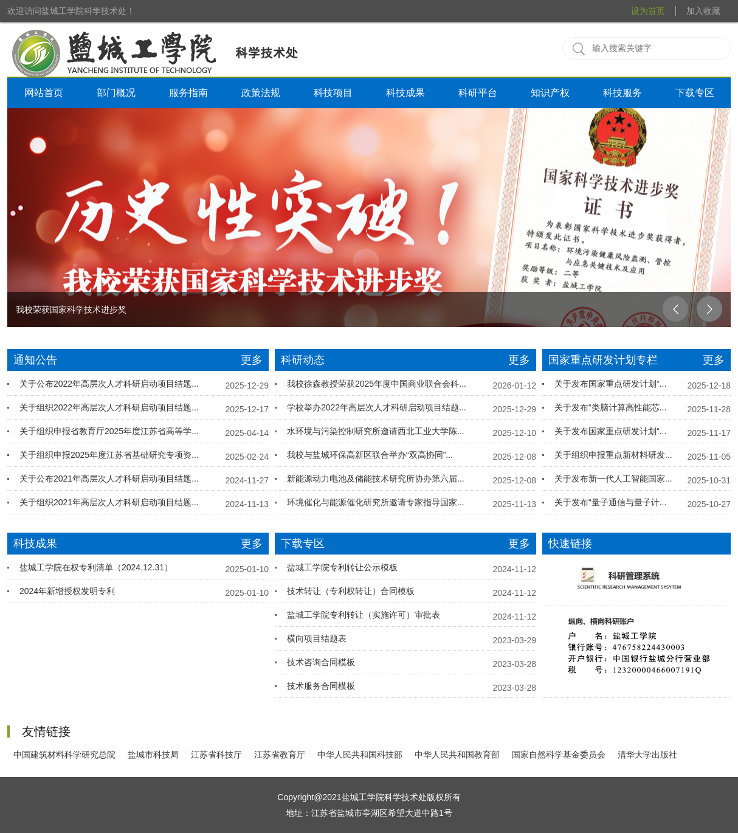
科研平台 (477, 93)
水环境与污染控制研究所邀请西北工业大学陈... (375, 431)
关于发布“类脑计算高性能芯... (610, 407)
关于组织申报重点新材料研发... (613, 455)
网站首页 (43, 93)
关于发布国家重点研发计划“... (610, 384)
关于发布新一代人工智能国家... (613, 478)
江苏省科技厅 (216, 754)
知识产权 (550, 93)
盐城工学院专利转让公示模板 (342, 567)
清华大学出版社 (647, 754)
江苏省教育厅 (279, 754)
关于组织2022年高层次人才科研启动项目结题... (109, 407)
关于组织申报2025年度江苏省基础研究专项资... (109, 455)
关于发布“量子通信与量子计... (610, 502)
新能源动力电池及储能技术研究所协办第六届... (375, 478)
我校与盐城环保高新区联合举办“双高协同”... (370, 455)
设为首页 (648, 11)
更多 (252, 360)
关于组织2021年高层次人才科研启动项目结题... (109, 502)
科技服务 (622, 93)
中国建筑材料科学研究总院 (64, 754)
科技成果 (405, 93)
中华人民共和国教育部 (457, 754)
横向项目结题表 (317, 638)
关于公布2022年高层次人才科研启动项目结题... (109, 384)
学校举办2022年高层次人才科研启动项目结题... (376, 407)
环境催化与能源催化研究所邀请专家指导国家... (375, 502)
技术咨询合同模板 (321, 662)
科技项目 (333, 93)
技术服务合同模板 (321, 686)
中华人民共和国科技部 (359, 754)
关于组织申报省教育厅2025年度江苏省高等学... (109, 431)
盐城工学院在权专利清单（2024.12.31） (96, 567)
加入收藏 (703, 11)
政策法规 (260, 93)
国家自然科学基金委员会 (558, 754)
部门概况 (116, 93)
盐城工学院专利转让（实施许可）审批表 (363, 615)
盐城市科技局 (153, 754)
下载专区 (694, 93)
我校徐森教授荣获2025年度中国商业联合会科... (376, 384)
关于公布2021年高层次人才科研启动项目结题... (109, 478)
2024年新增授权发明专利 (67, 591)
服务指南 (188, 93)
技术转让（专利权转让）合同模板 (351, 591)
